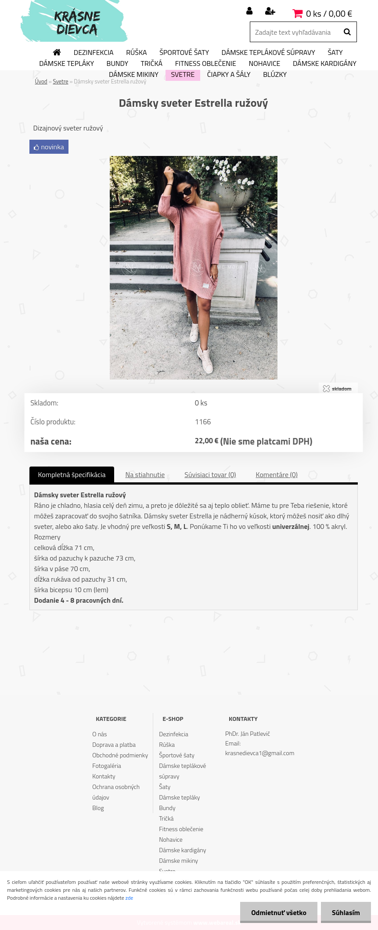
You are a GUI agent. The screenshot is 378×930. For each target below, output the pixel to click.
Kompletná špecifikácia (72, 474)
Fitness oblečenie (205, 64)
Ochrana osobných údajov (116, 792)
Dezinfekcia (94, 53)
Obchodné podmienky (120, 755)
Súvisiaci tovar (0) (210, 474)
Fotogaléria (106, 765)
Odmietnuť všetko (278, 912)
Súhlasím (346, 912)
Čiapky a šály (229, 75)
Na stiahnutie (145, 474)
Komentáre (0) (277, 474)
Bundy (117, 64)
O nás (99, 733)
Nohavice (264, 64)
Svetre (182, 75)
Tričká (152, 64)
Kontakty (103, 776)
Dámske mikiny (133, 75)
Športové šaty (184, 53)
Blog (98, 807)
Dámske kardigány (324, 64)
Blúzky (275, 75)
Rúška (136, 53)
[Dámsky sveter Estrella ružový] (193, 159)
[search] (347, 32)
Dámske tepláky (66, 64)
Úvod (41, 81)
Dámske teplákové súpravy (268, 53)
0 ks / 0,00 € (329, 13)
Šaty (335, 53)
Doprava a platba (114, 744)
